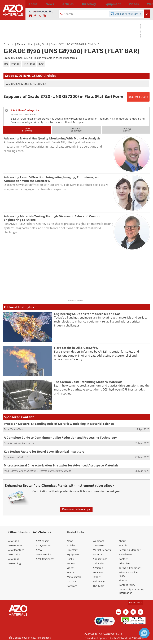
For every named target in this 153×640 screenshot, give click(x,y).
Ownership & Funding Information (131, 591)
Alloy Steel (42, 44)
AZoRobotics (15, 545)
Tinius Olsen (16, 429)
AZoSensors (42, 541)
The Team (98, 586)
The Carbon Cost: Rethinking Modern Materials (88, 382)
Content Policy (127, 585)
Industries (99, 563)
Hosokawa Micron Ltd (22, 443)
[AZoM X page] (39, 16)
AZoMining (14, 563)
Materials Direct (19, 457)
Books (70, 559)
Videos (71, 568)
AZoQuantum (43, 545)
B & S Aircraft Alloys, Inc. (25, 110)
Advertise (124, 563)
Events (71, 572)
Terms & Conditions (130, 568)
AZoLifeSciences (45, 559)
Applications (100, 559)
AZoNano (13, 541)
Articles (71, 545)
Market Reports (102, 550)
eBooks (71, 563)
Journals (71, 581)
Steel (30, 44)
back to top (135, 602)
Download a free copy (76, 509)
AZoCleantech (16, 550)
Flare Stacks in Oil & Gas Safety (76, 348)
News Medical (44, 554)
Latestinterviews (27, 129)
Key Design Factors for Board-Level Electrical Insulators (44, 451)
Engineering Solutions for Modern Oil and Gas (87, 314)
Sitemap (123, 580)
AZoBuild (13, 559)
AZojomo (98, 568)
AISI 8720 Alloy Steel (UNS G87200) (26, 83)
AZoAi (39, 550)
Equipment (73, 554)
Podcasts (98, 572)
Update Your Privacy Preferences (30, 635)
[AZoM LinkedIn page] (30, 16)
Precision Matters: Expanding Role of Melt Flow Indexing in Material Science (59, 424)
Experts (97, 577)
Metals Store (74, 577)
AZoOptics (14, 554)
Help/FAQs (99, 581)
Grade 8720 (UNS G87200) (66, 44)
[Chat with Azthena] (144, 633)
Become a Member (130, 550)
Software (72, 586)
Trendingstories (126, 129)
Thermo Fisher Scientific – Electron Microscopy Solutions (40, 471)
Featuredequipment (76, 129)
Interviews (99, 545)
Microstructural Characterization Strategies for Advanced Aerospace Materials (61, 465)
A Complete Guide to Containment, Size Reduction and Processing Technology (60, 437)
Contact (123, 559)
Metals (21, 44)
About (122, 541)
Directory (69, 4)
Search (123, 545)
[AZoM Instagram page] (44, 16)
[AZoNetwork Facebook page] (35, 16)
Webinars (98, 541)
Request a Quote (138, 96)
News (70, 541)
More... (146, 4)
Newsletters (126, 554)
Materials (98, 554)
